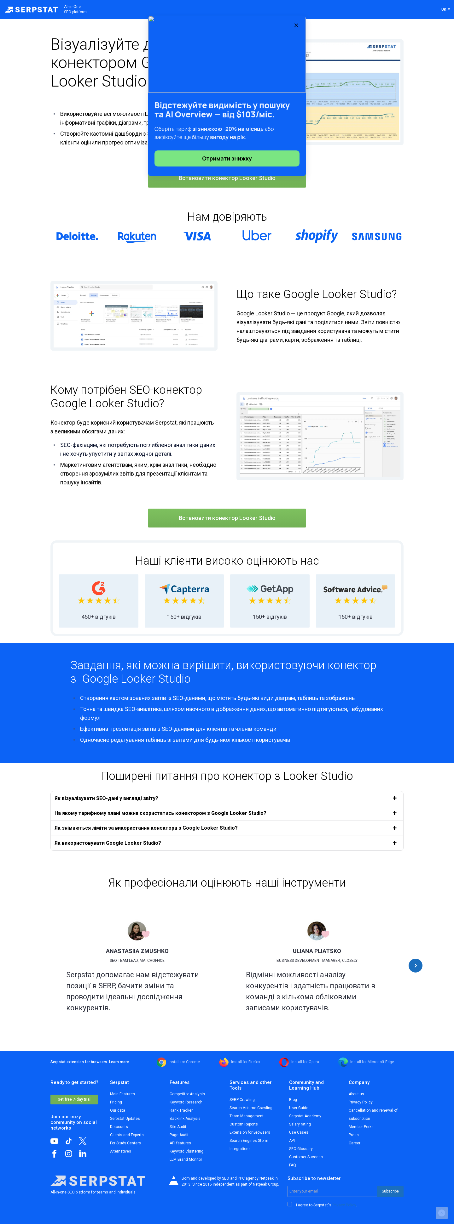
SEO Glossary (301, 1149)
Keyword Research (186, 1102)
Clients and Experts (127, 1135)
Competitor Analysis (187, 1094)
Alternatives (120, 1151)
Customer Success (306, 1157)
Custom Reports (244, 1124)
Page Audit (179, 1135)
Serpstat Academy (305, 1116)
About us (356, 1094)
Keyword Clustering (186, 1151)
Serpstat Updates (125, 1118)
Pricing (116, 1102)
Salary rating (300, 1124)
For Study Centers (125, 1143)
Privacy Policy (361, 1102)
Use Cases (298, 1132)
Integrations (240, 1149)
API (292, 1140)
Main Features (122, 1094)
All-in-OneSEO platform (75, 9)
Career (354, 1143)
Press (354, 1135)
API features (180, 1143)
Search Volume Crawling (251, 1108)
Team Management (247, 1116)
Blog (293, 1099)
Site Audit (178, 1127)
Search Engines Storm (249, 1140)
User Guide (298, 1108)
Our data (117, 1110)
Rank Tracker (181, 1110)
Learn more (119, 1062)
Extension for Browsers (250, 1132)
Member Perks (361, 1127)
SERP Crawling (242, 1099)
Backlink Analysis (185, 1118)
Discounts (119, 1127)
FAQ (292, 1165)
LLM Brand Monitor (186, 1159)
